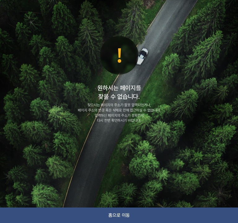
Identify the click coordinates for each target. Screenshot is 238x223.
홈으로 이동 (119, 215)
